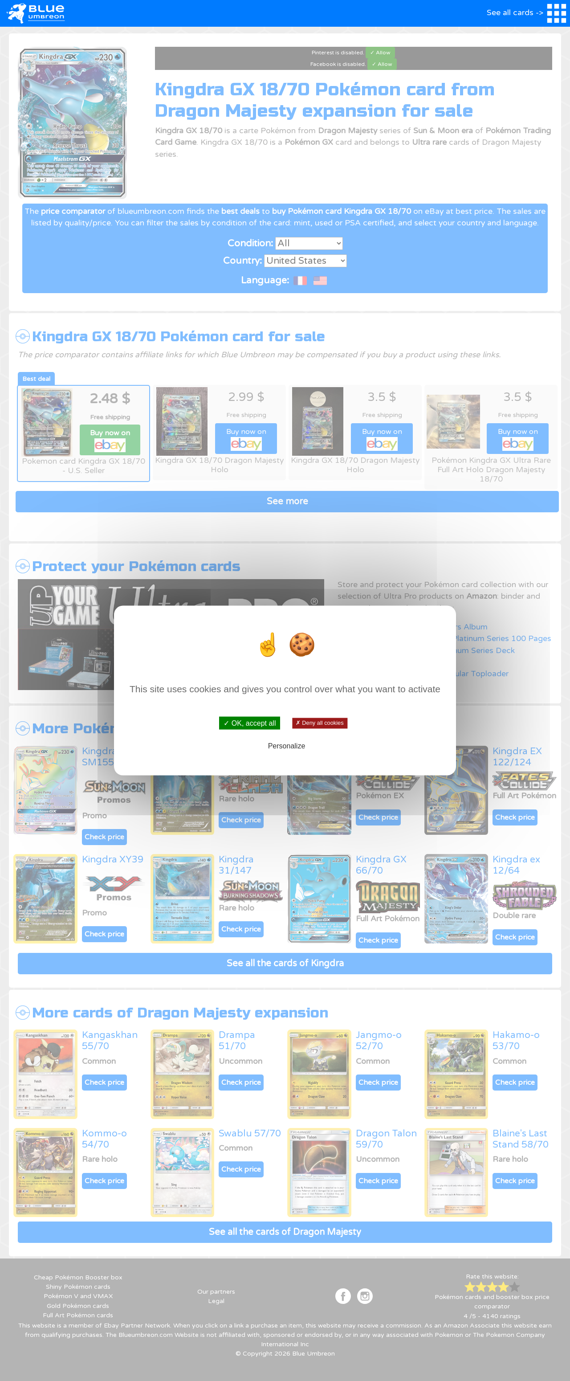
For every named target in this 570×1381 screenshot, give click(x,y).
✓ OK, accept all (250, 723)
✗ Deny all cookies (319, 723)
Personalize (286, 745)
